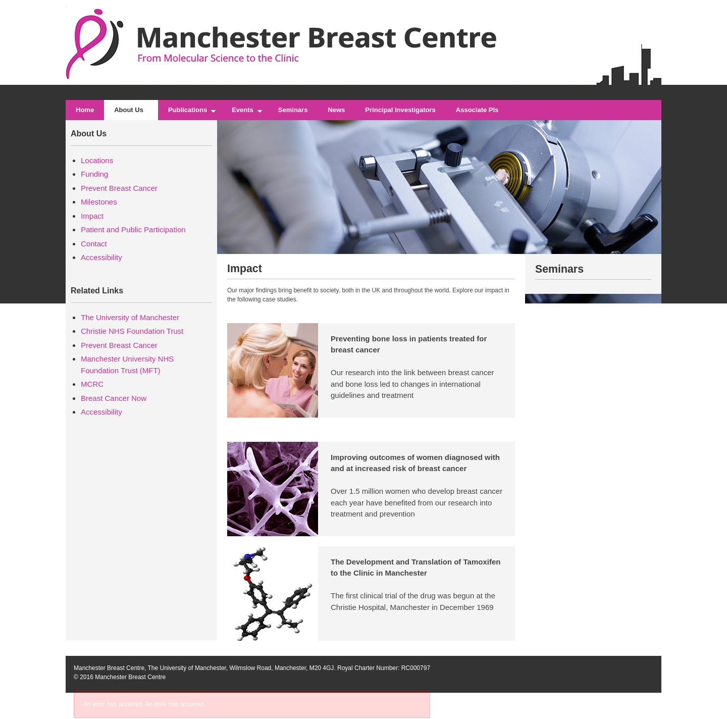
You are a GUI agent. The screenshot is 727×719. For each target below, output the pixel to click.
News (336, 110)
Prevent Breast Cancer (119, 188)
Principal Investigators (400, 110)
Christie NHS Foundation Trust (132, 331)
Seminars (293, 110)
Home (85, 110)
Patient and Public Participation (133, 229)
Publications (190, 113)
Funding (94, 174)
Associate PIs (477, 110)
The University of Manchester (130, 317)
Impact (92, 216)
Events (245, 113)
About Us (131, 113)
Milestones (99, 201)
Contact (94, 243)
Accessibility (101, 257)
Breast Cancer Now (113, 398)
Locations (97, 160)
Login (81, 686)
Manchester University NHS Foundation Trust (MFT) (127, 364)
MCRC (92, 384)
